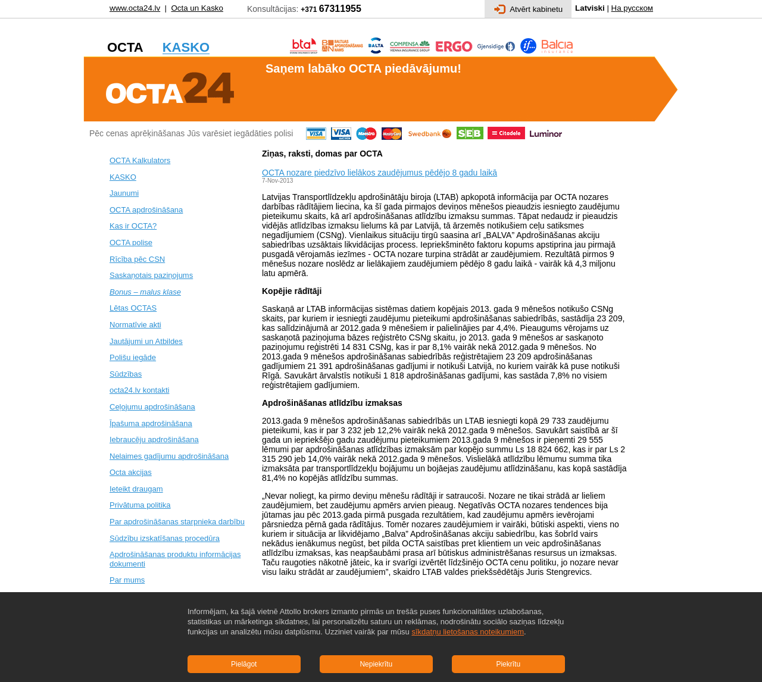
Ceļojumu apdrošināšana (152, 406)
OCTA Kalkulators (140, 160)
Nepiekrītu (376, 664)
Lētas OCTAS (133, 308)
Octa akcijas (131, 472)
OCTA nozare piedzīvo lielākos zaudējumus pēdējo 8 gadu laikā (379, 172)
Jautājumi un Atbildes (146, 341)
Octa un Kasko (197, 8)
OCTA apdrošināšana (146, 209)
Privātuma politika (140, 504)
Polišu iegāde (133, 357)
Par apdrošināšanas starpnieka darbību (177, 521)
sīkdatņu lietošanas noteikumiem (467, 631)
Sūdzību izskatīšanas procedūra (165, 538)
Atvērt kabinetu (528, 9)
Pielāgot (244, 664)
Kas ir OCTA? (133, 225)
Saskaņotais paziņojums (151, 275)
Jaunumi (124, 193)
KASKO (123, 177)
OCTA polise (131, 242)
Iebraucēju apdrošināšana (154, 439)
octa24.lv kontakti (139, 390)
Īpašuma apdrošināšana (151, 423)
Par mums (127, 579)
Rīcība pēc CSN (137, 259)
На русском (632, 8)
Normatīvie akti (135, 324)
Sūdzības (126, 374)
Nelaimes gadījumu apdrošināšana (169, 456)
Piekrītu (508, 664)
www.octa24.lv (135, 8)
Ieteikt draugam (136, 488)
